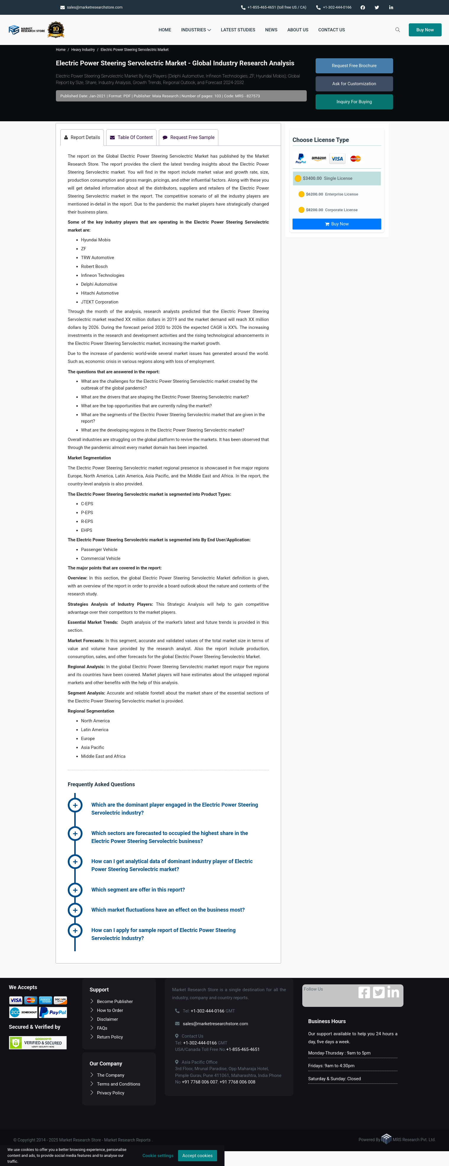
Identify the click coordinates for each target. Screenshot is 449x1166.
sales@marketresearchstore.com (91, 7)
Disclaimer (104, 1019)
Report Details (82, 137)
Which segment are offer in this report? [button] (138, 889)
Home (165, 30)
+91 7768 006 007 (200, 1082)
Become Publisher (111, 1001)
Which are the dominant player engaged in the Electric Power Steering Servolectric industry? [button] (174, 809)
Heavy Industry (83, 50)
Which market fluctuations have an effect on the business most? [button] (168, 910)
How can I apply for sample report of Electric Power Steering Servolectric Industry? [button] (163, 934)
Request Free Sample (190, 137)
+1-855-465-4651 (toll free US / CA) (273, 7)
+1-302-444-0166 (333, 7)
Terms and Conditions (115, 1084)
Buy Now (425, 30)
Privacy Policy (107, 1093)
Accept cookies (197, 1155)
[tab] (180, 809)
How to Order (106, 1010)
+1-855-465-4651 (243, 1049)
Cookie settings (158, 1155)
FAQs (98, 1028)
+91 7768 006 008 (238, 1082)
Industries (196, 30)
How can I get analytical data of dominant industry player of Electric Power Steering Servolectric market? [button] (172, 865)
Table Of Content (132, 137)
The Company (107, 1075)
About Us (298, 30)
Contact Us (331, 30)
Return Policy (106, 1037)
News (271, 30)
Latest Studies (238, 30)
